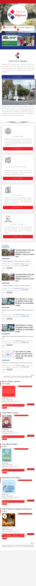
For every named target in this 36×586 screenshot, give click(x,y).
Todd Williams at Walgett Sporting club (17, 509)
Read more (31, 404)
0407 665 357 (10, 27)
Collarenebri (7, 535)
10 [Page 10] (23, 376)
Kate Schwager (28, 386)
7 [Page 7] (17, 376)
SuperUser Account (18, 263)
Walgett (10, 405)
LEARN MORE (18, 76)
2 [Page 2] (6, 376)
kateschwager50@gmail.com (25, 27)
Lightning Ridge (8, 536)
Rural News (9, 267)
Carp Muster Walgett (9, 444)
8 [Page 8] (19, 376)
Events (12, 404)
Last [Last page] (31, 376)
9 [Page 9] (21, 376)
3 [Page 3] (8, 376)
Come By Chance (18, 535)
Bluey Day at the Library (11, 477)
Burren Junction (19, 404)
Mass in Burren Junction (11, 381)
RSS (32, 375)
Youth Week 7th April (10, 413)
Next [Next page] (27, 376)
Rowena (6, 405)
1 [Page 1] (4, 376)
